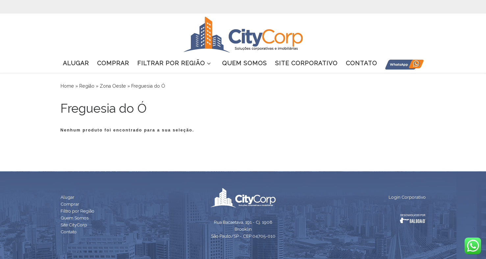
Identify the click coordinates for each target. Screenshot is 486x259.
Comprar (70, 204)
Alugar (67, 197)
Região (86, 86)
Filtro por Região (77, 211)
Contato (69, 231)
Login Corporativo (407, 197)
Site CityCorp (74, 224)
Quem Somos (75, 217)
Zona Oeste (113, 86)
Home (67, 86)
